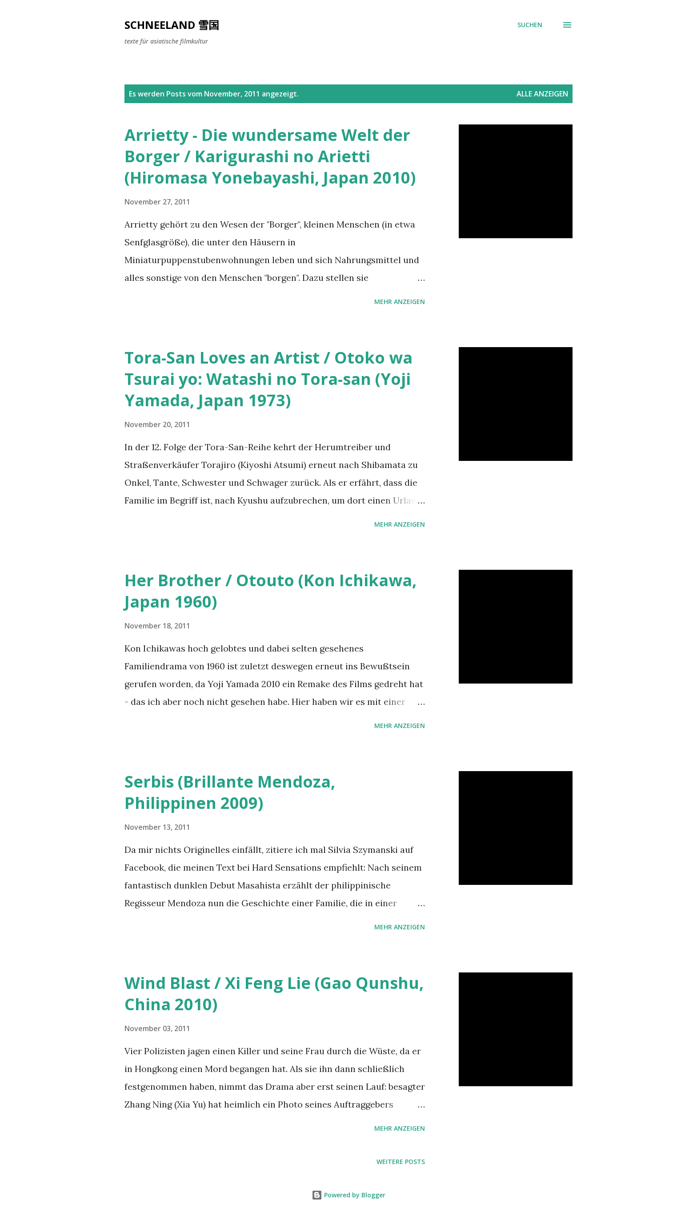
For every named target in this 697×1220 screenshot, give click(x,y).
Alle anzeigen (542, 94)
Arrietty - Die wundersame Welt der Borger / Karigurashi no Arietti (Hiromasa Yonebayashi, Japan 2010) (270, 156)
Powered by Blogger (348, 1195)
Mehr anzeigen (399, 301)
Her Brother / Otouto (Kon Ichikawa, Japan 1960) (270, 590)
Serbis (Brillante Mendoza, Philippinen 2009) (229, 792)
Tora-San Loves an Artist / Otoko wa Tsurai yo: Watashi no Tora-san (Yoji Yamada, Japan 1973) (268, 379)
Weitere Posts (401, 1161)
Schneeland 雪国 (171, 24)
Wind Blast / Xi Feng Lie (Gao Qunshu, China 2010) (274, 993)
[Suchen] (529, 25)
